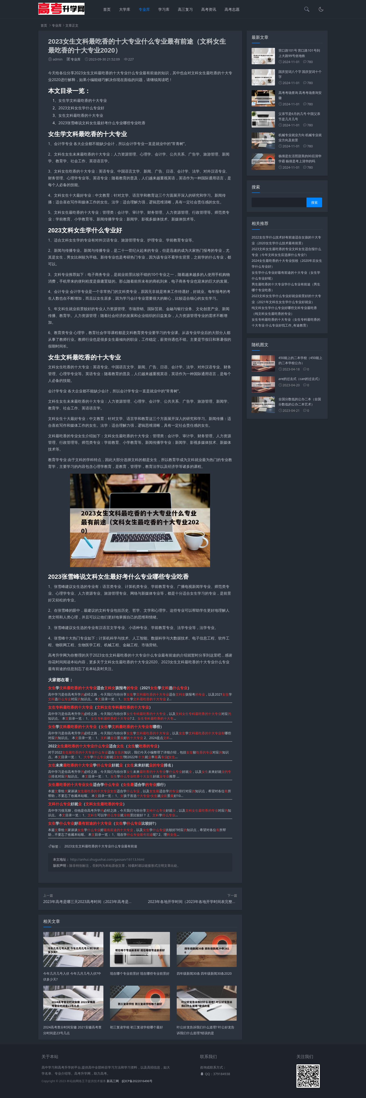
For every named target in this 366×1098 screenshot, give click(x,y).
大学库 (124, 9)
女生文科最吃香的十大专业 (80, 115)
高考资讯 (208, 9)
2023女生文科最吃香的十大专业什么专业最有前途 (100, 846)
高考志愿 (232, 9)
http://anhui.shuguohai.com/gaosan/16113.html (107, 859)
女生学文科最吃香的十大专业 (82, 100)
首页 (107, 9)
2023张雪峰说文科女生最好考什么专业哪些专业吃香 (101, 122)
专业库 (144, 9)
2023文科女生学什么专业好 (81, 107)
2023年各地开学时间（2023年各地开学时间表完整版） (194, 901)
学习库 (163, 9)
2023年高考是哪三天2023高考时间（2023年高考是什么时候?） (96, 901)
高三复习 (185, 9)
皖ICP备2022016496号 (137, 1081)
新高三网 (113, 1081)
